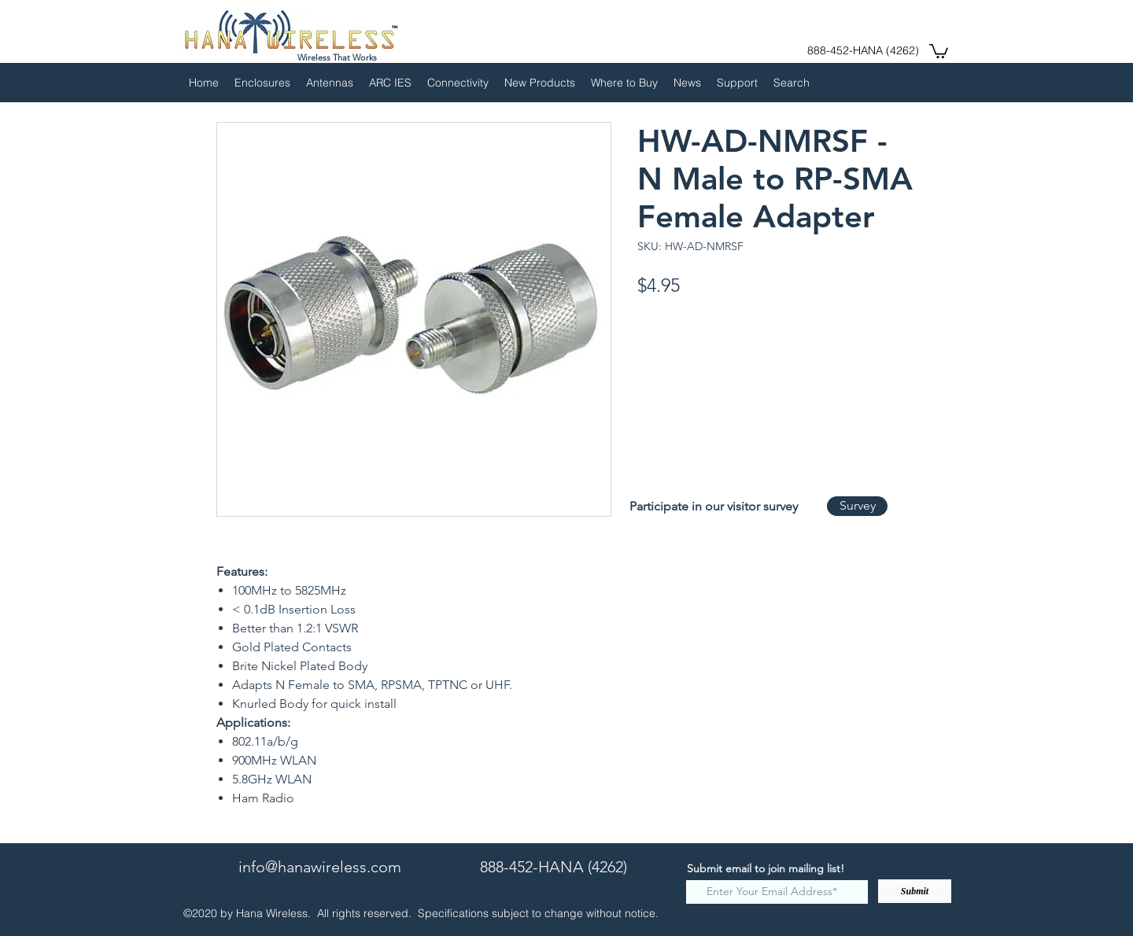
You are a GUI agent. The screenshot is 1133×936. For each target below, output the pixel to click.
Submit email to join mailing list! (765, 868)
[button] (938, 50)
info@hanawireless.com (319, 866)
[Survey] (857, 506)
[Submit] (914, 891)
